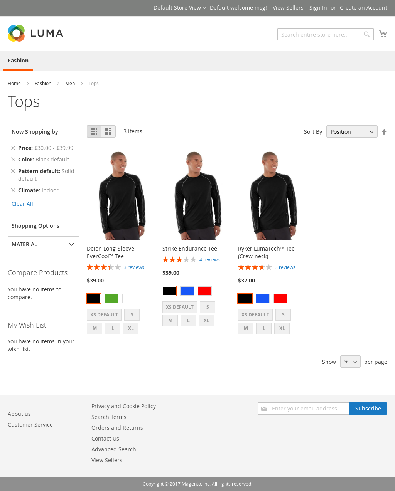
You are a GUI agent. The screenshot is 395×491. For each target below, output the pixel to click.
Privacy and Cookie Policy (123, 406)
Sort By (313, 131)
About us (19, 413)
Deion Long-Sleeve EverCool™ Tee (110, 252)
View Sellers (288, 7)
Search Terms (109, 416)
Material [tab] (24, 244)
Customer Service (30, 424)
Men (70, 83)
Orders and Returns (117, 427)
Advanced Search (113, 449)
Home (15, 83)
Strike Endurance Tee (189, 248)
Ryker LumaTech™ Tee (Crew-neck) (266, 252)
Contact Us (105, 438)
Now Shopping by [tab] (35, 131)
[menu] (197, 61)
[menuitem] (18, 61)
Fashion (43, 83)
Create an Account (363, 7)
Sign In (318, 7)
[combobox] (325, 34)
